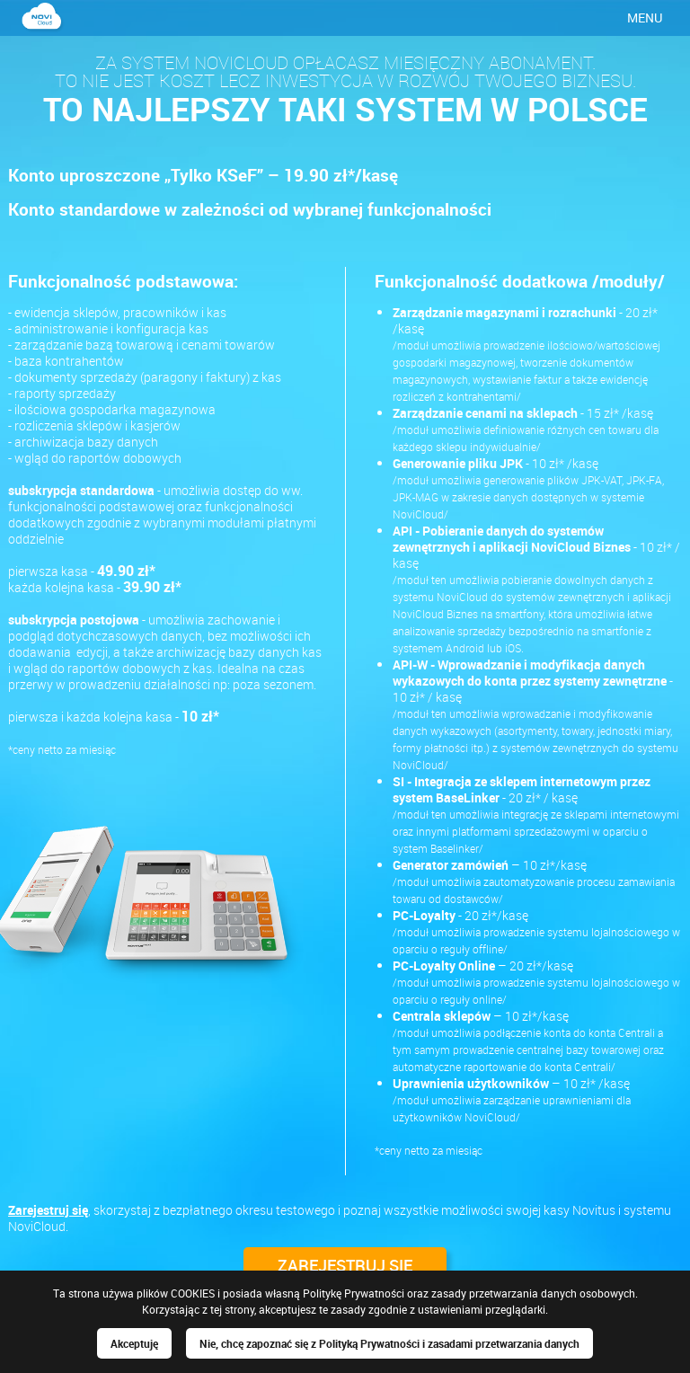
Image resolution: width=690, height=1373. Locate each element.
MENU (644, 17)
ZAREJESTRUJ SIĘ (345, 1265)
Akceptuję (134, 1343)
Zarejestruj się (48, 1209)
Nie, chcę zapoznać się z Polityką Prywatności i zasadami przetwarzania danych (389, 1343)
